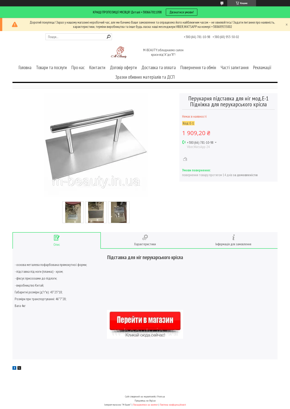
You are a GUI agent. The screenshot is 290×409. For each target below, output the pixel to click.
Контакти (97, 67)
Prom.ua (161, 396)
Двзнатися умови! (181, 12)
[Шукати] (108, 36)
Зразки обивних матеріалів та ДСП (145, 77)
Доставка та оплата (158, 67)
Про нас (78, 67)
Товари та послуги (51, 67)
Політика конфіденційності (173, 404)
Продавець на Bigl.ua (145, 400)
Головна (25, 67)
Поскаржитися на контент (145, 404)
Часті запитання (235, 67)
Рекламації (262, 67)
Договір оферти (123, 67)
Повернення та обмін (198, 67)
